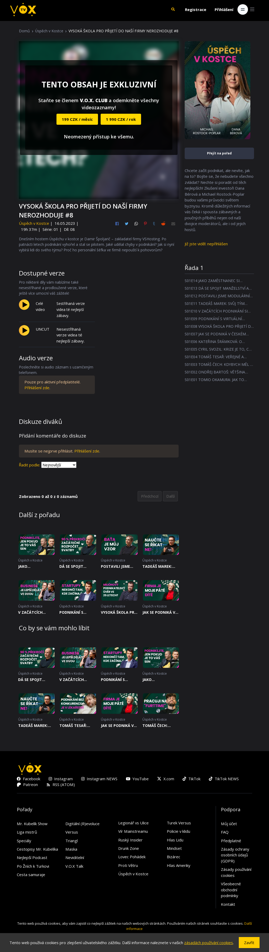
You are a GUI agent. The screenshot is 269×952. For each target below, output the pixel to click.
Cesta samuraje (31, 875)
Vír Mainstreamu (133, 831)
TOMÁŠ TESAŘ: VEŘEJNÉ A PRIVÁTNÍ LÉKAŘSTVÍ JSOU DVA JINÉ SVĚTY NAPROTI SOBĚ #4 (75, 726)
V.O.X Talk (74, 866)
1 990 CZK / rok (121, 119)
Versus (71, 832)
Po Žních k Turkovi (33, 866)
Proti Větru (128, 865)
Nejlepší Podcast (32, 858)
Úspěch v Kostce (49, 30)
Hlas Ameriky (178, 865)
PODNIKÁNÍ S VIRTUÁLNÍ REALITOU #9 (71, 612)
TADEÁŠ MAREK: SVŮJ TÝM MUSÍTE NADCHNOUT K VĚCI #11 (160, 567)
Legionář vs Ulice (133, 823)
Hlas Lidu (175, 840)
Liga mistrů (27, 832)
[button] (172, 9)
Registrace (195, 9)
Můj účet (229, 823)
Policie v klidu (178, 831)
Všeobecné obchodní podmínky (231, 890)
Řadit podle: (29, 464)
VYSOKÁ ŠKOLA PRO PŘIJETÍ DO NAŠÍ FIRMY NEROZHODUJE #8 (119, 612)
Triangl (71, 841)
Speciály (24, 841)
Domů (24, 30)
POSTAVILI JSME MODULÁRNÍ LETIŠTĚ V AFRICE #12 (116, 567)
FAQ (225, 832)
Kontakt (228, 904)
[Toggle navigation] (242, 9)
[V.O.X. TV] (23, 9)
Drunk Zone (128, 848)
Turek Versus (179, 823)
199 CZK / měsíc (77, 119)
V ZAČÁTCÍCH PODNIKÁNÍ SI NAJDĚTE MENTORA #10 (36, 612)
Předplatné (231, 841)
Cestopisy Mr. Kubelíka (37, 849)
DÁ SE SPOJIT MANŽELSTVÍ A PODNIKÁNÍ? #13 (74, 567)
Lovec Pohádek (132, 857)
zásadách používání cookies (208, 942)
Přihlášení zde (36, 387)
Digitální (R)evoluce (82, 823)
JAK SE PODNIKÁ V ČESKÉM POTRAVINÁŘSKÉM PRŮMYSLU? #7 (159, 612)
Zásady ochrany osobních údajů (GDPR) (235, 855)
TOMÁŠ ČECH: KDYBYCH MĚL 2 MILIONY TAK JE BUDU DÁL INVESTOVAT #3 (157, 726)
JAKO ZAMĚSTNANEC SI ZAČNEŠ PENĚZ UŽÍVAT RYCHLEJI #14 (34, 567)
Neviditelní (74, 858)
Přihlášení (224, 9)
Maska (71, 849)
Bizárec (173, 857)
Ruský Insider (130, 840)
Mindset (174, 848)
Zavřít (249, 942)
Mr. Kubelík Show (32, 823)
